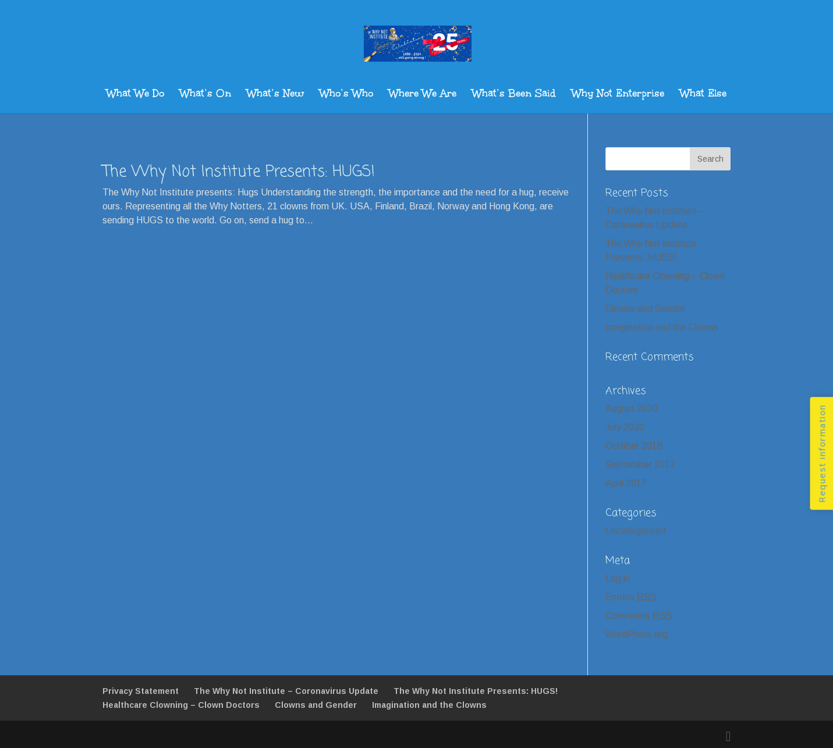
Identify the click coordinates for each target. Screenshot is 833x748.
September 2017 (640, 464)
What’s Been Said (514, 95)
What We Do (135, 95)
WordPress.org (636, 634)
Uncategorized (635, 531)
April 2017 (626, 483)
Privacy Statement (140, 691)
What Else (703, 95)
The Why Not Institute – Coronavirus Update (286, 691)
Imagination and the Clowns (661, 327)
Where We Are (422, 95)
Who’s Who (346, 95)
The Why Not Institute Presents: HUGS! (238, 172)
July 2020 (624, 427)
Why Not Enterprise (618, 95)
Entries (631, 597)
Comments (638, 616)
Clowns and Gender (645, 309)
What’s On (205, 95)
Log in (617, 578)
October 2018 (633, 446)
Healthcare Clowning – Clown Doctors (181, 705)
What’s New (275, 95)
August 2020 (631, 409)
